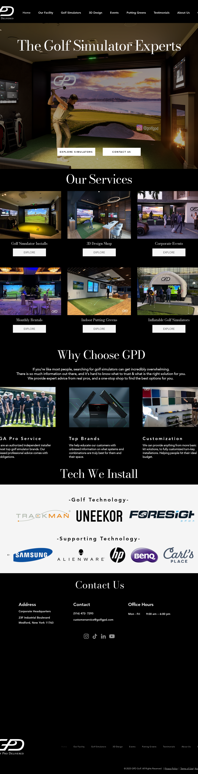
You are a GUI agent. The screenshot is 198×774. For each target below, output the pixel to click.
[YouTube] (111, 636)
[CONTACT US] (122, 152)
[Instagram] (86, 636)
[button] (71, 12)
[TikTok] (94, 636)
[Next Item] (8, 555)
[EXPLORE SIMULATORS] (76, 152)
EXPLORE (29, 252)
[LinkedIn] (103, 636)
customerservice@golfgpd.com (93, 619)
